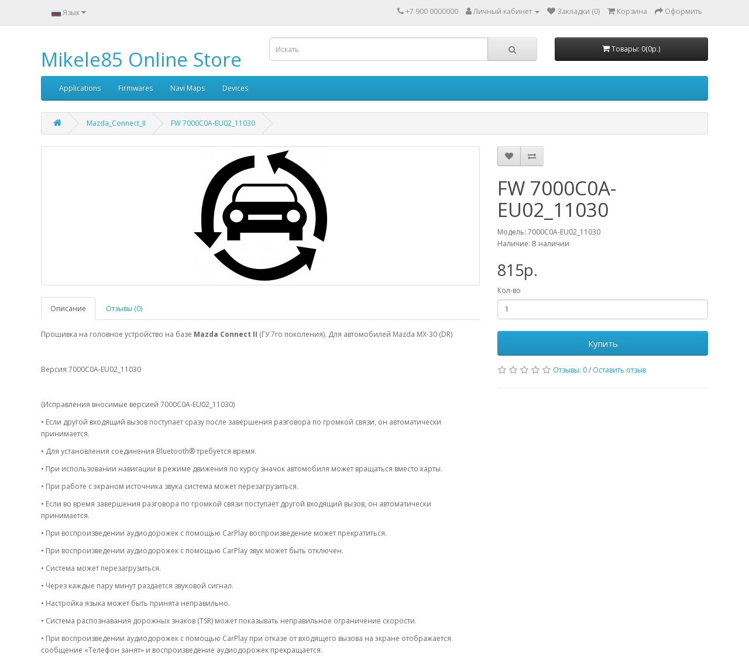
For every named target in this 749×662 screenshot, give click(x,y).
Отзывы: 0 (570, 370)
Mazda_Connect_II (116, 123)
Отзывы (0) (124, 308)
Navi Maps (187, 88)
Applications (80, 88)
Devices (235, 88)
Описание (68, 308)
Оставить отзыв (619, 370)
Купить (603, 343)
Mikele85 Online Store (141, 59)
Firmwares (135, 88)
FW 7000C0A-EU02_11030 (213, 123)
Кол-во (509, 290)
